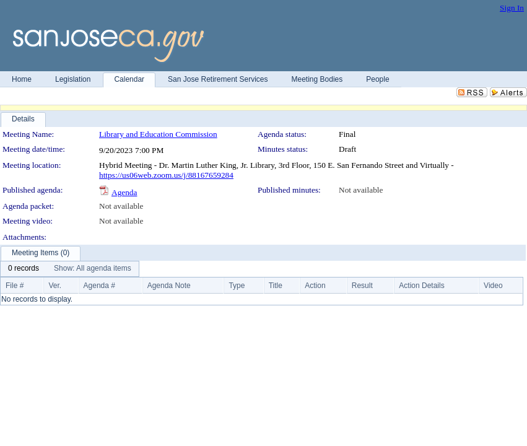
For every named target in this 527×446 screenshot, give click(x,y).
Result (362, 285)
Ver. (54, 285)
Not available (361, 190)
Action (315, 285)
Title (275, 285)
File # (15, 285)
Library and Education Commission (158, 134)
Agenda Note (169, 285)
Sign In (512, 7)
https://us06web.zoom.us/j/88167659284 (166, 175)
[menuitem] (23, 268)
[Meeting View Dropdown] (92, 268)
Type (237, 285)
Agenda (124, 192)
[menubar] (69, 269)
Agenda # (99, 285)
